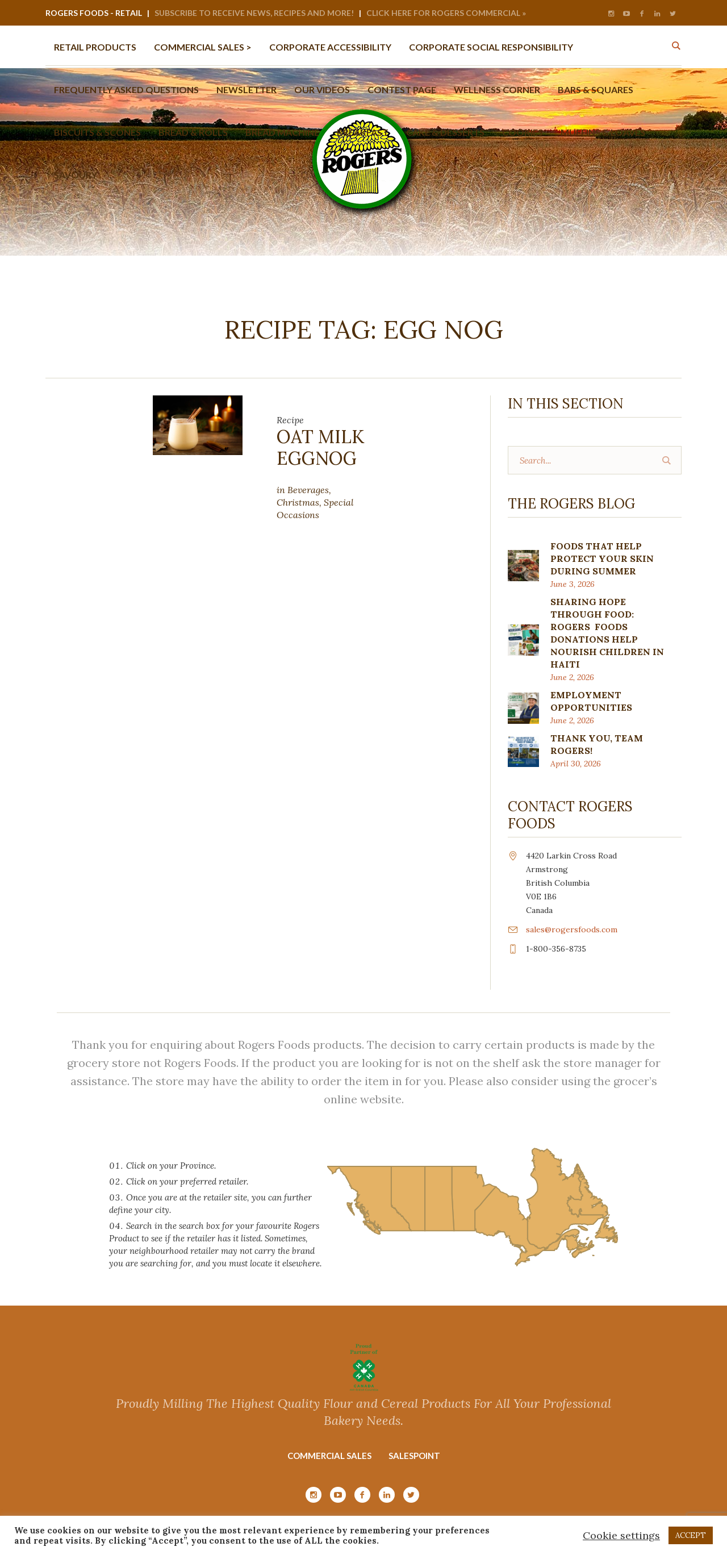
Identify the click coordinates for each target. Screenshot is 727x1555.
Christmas (298, 502)
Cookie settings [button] (621, 1535)
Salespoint (414, 1455)
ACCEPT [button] (690, 1535)
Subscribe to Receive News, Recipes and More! (254, 13)
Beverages (308, 489)
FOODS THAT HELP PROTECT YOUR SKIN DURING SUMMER (602, 558)
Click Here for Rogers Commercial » (446, 13)
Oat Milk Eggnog (321, 447)
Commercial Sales (329, 1455)
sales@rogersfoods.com (571, 929)
